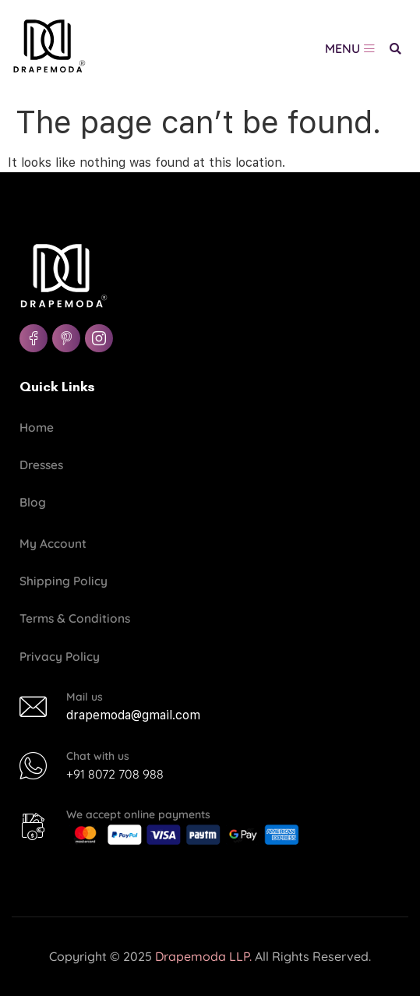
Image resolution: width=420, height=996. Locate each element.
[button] (395, 49)
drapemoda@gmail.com (133, 715)
